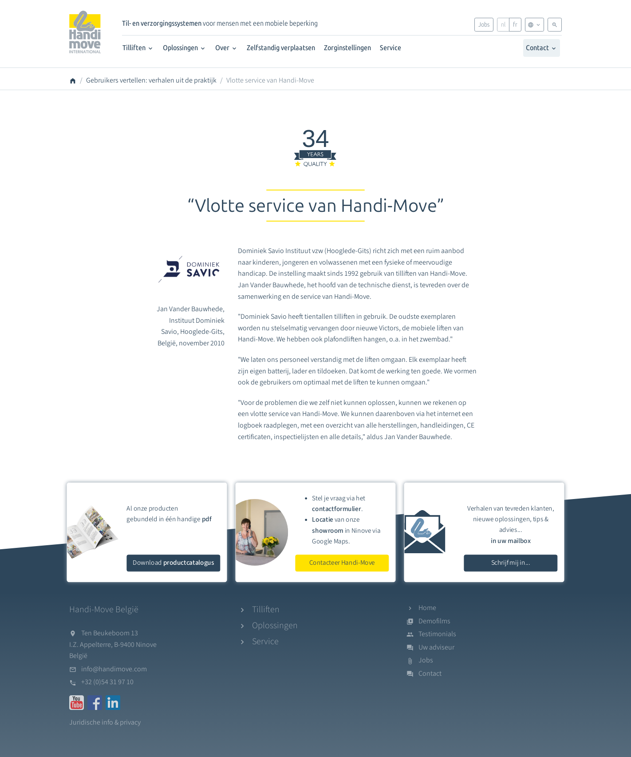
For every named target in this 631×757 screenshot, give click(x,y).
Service (390, 48)
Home (427, 608)
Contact (541, 48)
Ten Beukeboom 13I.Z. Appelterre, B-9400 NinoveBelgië (113, 644)
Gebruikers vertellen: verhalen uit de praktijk (151, 80)
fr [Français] (515, 24)
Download (173, 562)
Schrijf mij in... (510, 562)
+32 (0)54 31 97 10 (107, 682)
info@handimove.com (114, 669)
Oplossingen (184, 48)
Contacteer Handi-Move (342, 562)
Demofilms (434, 621)
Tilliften (138, 48)
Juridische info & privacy (105, 722)
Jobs (483, 24)
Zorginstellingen (347, 48)
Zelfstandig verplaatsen (281, 48)
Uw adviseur (436, 647)
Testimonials (437, 634)
